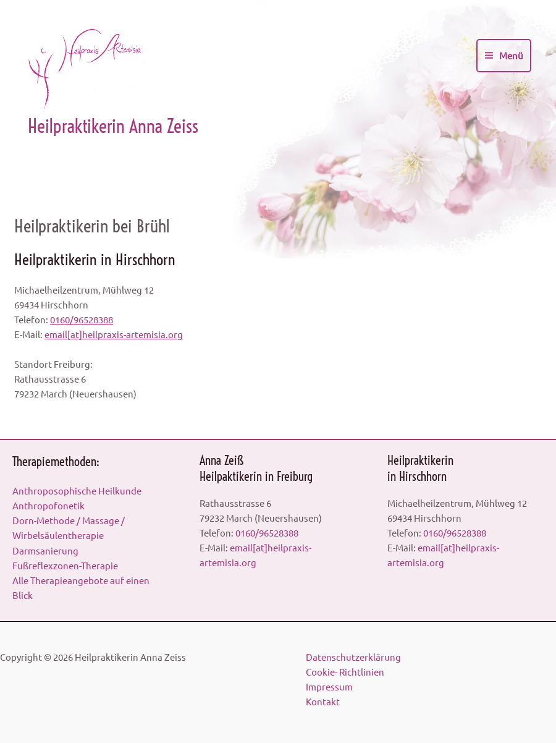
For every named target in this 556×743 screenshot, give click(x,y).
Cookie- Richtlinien (345, 671)
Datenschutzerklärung (353, 657)
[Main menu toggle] (503, 55)
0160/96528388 (81, 319)
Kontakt (323, 701)
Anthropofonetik (48, 505)
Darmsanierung (45, 550)
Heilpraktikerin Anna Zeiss (113, 126)
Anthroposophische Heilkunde (76, 490)
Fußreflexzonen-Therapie (65, 565)
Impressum (329, 686)
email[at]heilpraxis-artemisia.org (113, 334)
